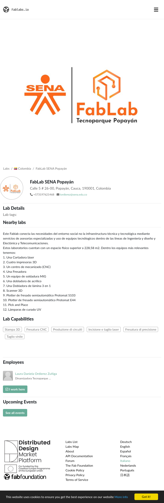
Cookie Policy (74, 470)
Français (125, 456)
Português (127, 470)
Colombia (22, 168)
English (125, 446)
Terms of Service (76, 479)
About (69, 451)
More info (121, 497)
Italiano (125, 461)
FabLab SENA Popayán (51, 168)
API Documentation (79, 456)
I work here (15, 389)
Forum (69, 461)
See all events (15, 413)
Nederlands (128, 465)
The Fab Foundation (79, 465)
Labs (6, 168)
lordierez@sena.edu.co (73, 194)
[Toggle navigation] (156, 9)
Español (125, 451)
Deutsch (126, 442)
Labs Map (72, 446)
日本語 (125, 475)
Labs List (71, 442)
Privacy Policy (75, 475)
